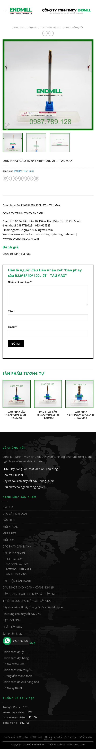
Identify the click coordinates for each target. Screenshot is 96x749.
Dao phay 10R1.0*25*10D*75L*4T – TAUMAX (80, 414)
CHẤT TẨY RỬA (12, 627)
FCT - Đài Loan (14, 558)
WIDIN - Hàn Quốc (16, 573)
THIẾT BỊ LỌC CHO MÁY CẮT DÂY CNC (27, 601)
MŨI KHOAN (10, 527)
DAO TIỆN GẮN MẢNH (17, 581)
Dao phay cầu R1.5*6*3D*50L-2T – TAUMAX (16, 414)
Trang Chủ (9, 736)
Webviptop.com (76, 744)
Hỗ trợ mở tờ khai (14, 664)
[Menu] (5, 11)
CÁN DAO (9, 520)
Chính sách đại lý (13, 652)
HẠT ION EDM (12, 620)
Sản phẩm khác (12, 633)
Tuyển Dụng (85, 736)
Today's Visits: (12, 707)
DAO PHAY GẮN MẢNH (17, 546)
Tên (11, 311)
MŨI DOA (8, 540)
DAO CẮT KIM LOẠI (15, 514)
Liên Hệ (48, 739)
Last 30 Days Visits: (15, 717)
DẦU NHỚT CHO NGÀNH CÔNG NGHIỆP (28, 587)
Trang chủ (18, 27)
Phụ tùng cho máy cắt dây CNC (22, 614)
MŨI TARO (9, 533)
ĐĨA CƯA (8, 507)
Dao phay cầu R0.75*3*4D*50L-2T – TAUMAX (48, 414)
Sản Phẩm (33, 27)
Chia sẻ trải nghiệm (65, 736)
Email (12, 327)
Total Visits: (10, 722)
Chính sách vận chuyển (17, 670)
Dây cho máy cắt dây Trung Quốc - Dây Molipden (33, 607)
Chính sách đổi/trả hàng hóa (21, 682)
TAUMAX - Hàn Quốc (73, 27)
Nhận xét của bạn (20, 282)
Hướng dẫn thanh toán (17, 676)
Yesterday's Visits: (14, 712)
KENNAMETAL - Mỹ (17, 563)
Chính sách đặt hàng (16, 658)
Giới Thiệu (23, 736)
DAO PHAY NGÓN (50, 27)
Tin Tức (47, 736)
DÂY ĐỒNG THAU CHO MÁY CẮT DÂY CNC (29, 594)
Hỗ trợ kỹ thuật (12, 688)
